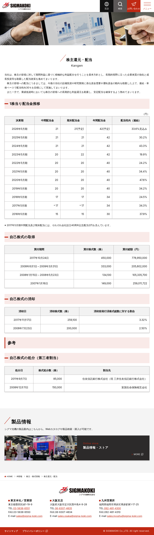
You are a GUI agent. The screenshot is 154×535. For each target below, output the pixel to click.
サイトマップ (11, 531)
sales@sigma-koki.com (29, 516)
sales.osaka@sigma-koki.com (75, 516)
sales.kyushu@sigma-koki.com (124, 516)
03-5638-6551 (21, 508)
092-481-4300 (112, 508)
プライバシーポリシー (33, 531)
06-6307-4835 (63, 508)
